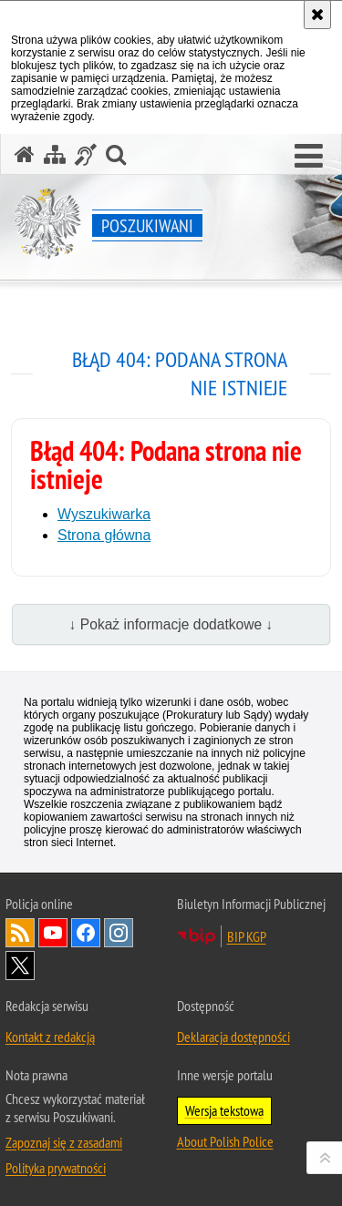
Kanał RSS (20, 932)
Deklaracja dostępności (233, 1036)
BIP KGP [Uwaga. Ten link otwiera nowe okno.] (246, 936)
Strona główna (103, 535)
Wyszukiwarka (103, 514)
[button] (309, 157)
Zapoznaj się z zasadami (63, 1142)
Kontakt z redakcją (50, 1036)
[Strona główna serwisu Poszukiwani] (25, 154)
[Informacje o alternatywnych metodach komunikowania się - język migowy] (86, 154)
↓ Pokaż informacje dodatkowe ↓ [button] (171, 624)
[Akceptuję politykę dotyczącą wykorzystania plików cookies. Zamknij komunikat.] (317, 14)
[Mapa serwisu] (55, 154)
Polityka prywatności (55, 1168)
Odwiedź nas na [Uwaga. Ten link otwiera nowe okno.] (52, 932)
